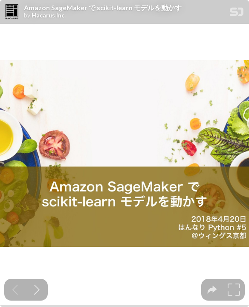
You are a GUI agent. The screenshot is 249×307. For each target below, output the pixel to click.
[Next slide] (36, 289)
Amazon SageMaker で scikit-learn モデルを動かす (103, 7)
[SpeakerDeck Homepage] (236, 13)
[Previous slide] (15, 289)
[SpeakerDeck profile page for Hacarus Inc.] (12, 12)
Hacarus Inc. (49, 15)
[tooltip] (212, 289)
